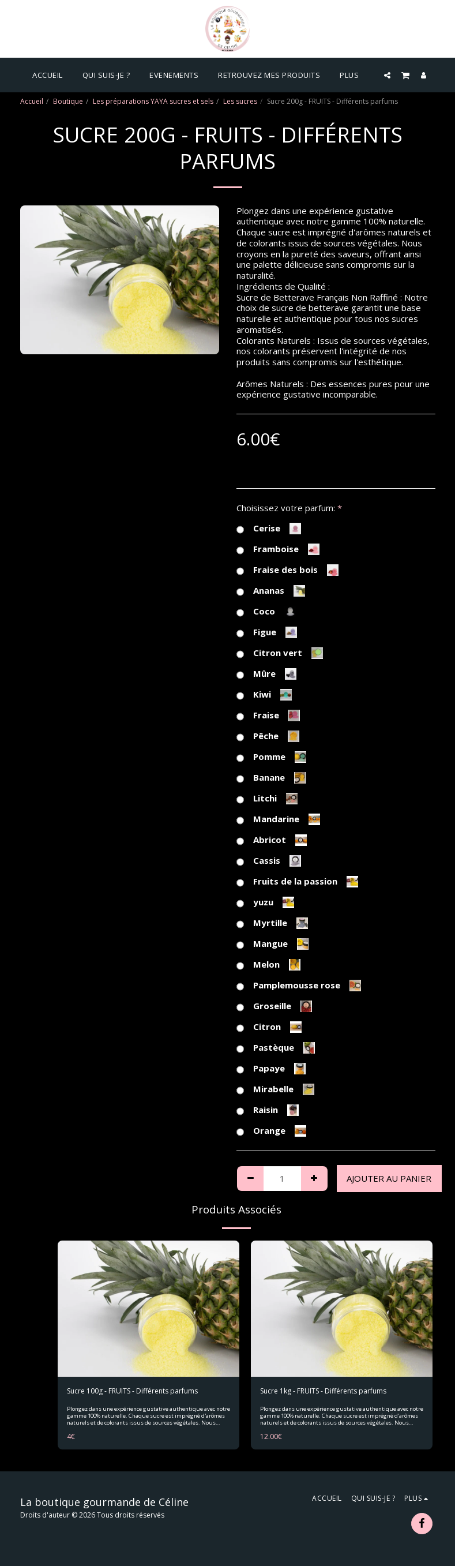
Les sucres (240, 101)
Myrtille (272, 923)
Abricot (271, 840)
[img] (148, 1309)
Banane (271, 778)
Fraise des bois (287, 570)
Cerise (268, 528)
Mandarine (278, 819)
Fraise (268, 715)
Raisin (267, 1110)
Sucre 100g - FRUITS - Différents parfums (132, 1391)
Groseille (274, 1006)
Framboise (277, 549)
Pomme (271, 757)
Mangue (272, 944)
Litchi (267, 798)
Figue (266, 632)
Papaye (271, 1068)
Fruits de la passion (297, 881)
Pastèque (275, 1048)
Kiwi (264, 694)
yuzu (265, 902)
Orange (271, 1131)
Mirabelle (275, 1089)
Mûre (266, 674)
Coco (266, 611)
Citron (269, 1027)
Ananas (270, 591)
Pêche (267, 736)
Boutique (68, 101)
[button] (387, 75)
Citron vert (279, 653)
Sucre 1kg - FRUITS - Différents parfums (323, 1391)
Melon (268, 965)
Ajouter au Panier (389, 1178)
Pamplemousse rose (298, 985)
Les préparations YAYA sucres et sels (153, 101)
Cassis (268, 861)
